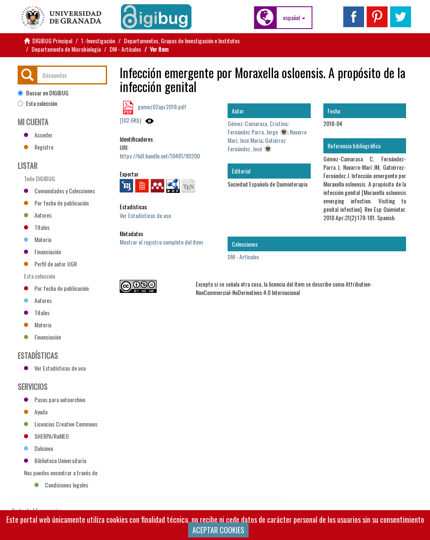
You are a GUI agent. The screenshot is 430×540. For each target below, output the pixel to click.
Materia (37, 239)
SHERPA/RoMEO (46, 436)
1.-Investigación (98, 40)
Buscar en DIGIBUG (43, 93)
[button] (294, 17)
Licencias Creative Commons (60, 423)
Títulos (37, 227)
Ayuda (35, 411)
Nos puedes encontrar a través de (60, 473)
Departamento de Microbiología (66, 49)
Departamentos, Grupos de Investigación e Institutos (182, 40)
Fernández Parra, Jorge (253, 131)
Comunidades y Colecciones (59, 190)
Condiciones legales (61, 484)
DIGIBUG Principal (52, 40)
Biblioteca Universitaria (55, 460)
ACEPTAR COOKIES (218, 529)
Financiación (42, 251)
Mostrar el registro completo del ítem (161, 241)
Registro (38, 146)
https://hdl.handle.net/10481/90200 (160, 155)
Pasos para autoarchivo (54, 399)
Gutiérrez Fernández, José (257, 144)
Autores (38, 215)
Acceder (38, 134)
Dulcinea (38, 448)
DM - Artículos (125, 49)
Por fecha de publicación (56, 202)
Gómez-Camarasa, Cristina (257, 123)
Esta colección (37, 103)
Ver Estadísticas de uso (145, 215)
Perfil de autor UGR (50, 263)
